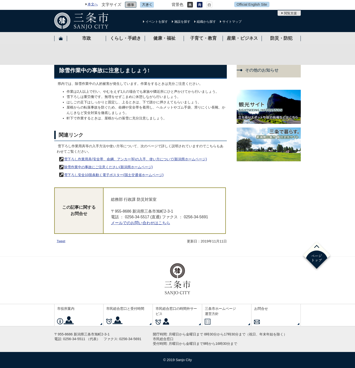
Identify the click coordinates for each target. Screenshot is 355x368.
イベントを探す (156, 21)
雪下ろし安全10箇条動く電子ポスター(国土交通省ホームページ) (114, 175)
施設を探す (182, 21)
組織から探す (206, 21)
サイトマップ (232, 21)
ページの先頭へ (317, 256)
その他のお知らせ (262, 70)
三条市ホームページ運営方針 (220, 311)
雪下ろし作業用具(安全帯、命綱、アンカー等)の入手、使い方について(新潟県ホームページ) (135, 159)
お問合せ (261, 309)
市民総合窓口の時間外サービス (176, 311)
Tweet (61, 241)
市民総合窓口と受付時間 (125, 309)
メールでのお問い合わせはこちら (140, 223)
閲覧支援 (290, 13)
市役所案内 (65, 309)
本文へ (93, 4)
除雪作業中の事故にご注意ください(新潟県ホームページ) (108, 167)
